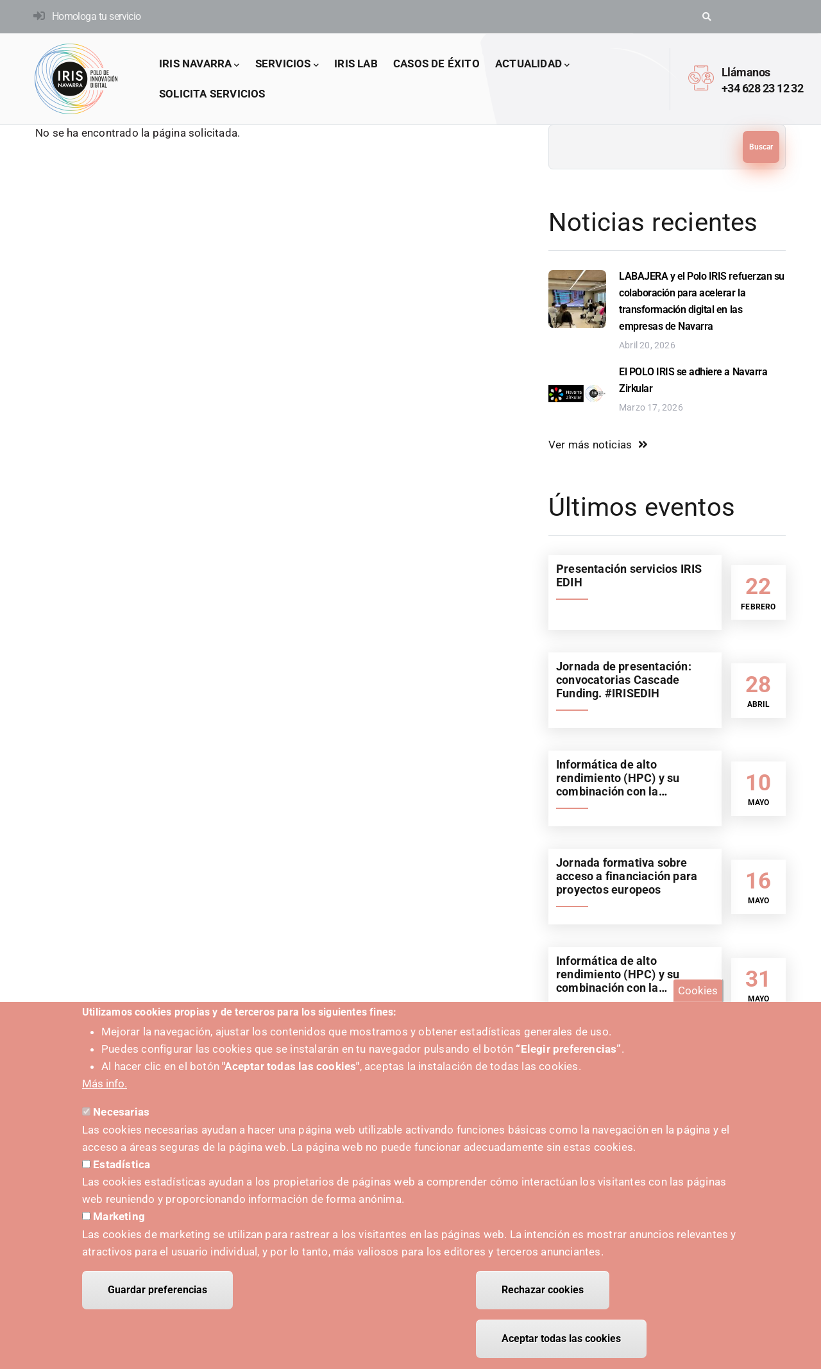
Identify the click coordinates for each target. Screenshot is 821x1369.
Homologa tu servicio (96, 16)
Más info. (104, 1093)
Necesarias (121, 1121)
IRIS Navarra (199, 64)
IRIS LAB (356, 63)
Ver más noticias (590, 444)
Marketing (119, 1226)
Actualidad (532, 64)
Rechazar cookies (543, 1299)
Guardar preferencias (157, 1299)
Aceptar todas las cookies (561, 1348)
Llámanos (746, 72)
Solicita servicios (212, 93)
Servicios (287, 64)
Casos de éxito (436, 63)
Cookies (698, 1000)
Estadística (121, 1174)
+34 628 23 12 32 (762, 88)
